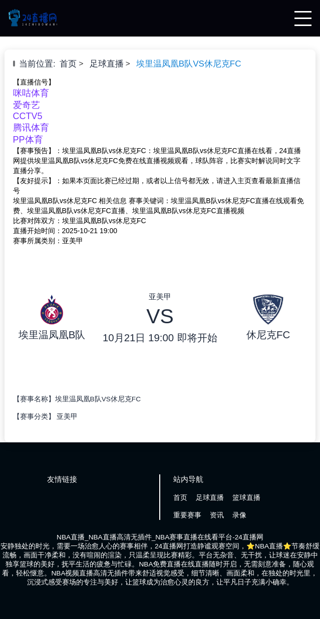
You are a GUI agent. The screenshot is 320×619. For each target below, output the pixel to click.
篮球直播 (246, 497)
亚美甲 (67, 416)
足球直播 (107, 64)
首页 (68, 64)
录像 (239, 515)
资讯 (217, 515)
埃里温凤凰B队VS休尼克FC (188, 64)
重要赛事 (187, 515)
